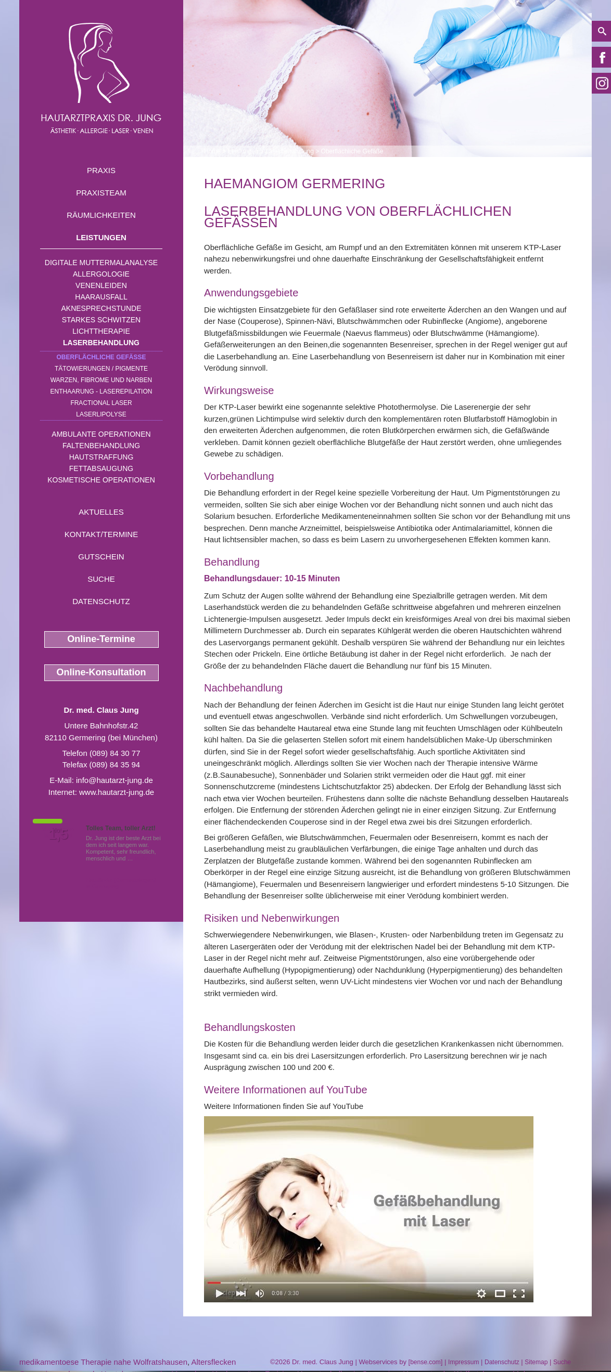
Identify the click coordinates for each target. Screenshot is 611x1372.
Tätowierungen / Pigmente (101, 368)
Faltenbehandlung (101, 445)
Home (212, 151)
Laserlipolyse (101, 414)
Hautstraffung (101, 457)
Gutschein (101, 556)
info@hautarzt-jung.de (114, 780)
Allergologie (101, 274)
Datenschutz (101, 601)
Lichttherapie (101, 331)
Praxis (101, 170)
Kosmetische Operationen (101, 480)
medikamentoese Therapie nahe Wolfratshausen (103, 1361)
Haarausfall (101, 297)
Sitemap (536, 1362)
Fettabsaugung (101, 468)
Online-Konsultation (101, 672)
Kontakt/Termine (101, 534)
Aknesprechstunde (101, 308)
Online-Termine (101, 639)
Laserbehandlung (101, 342)
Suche (101, 578)
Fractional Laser (101, 403)
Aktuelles (101, 511)
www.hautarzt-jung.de (116, 792)
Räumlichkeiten (101, 215)
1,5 (58, 834)
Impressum (463, 1362)
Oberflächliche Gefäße (101, 357)
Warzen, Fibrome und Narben (101, 380)
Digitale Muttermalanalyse (101, 262)
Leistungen (101, 237)
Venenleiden (101, 285)
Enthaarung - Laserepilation (101, 391)
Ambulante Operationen (101, 434)
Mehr (141, 858)
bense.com (425, 1362)
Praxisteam (101, 192)
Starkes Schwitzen (101, 320)
